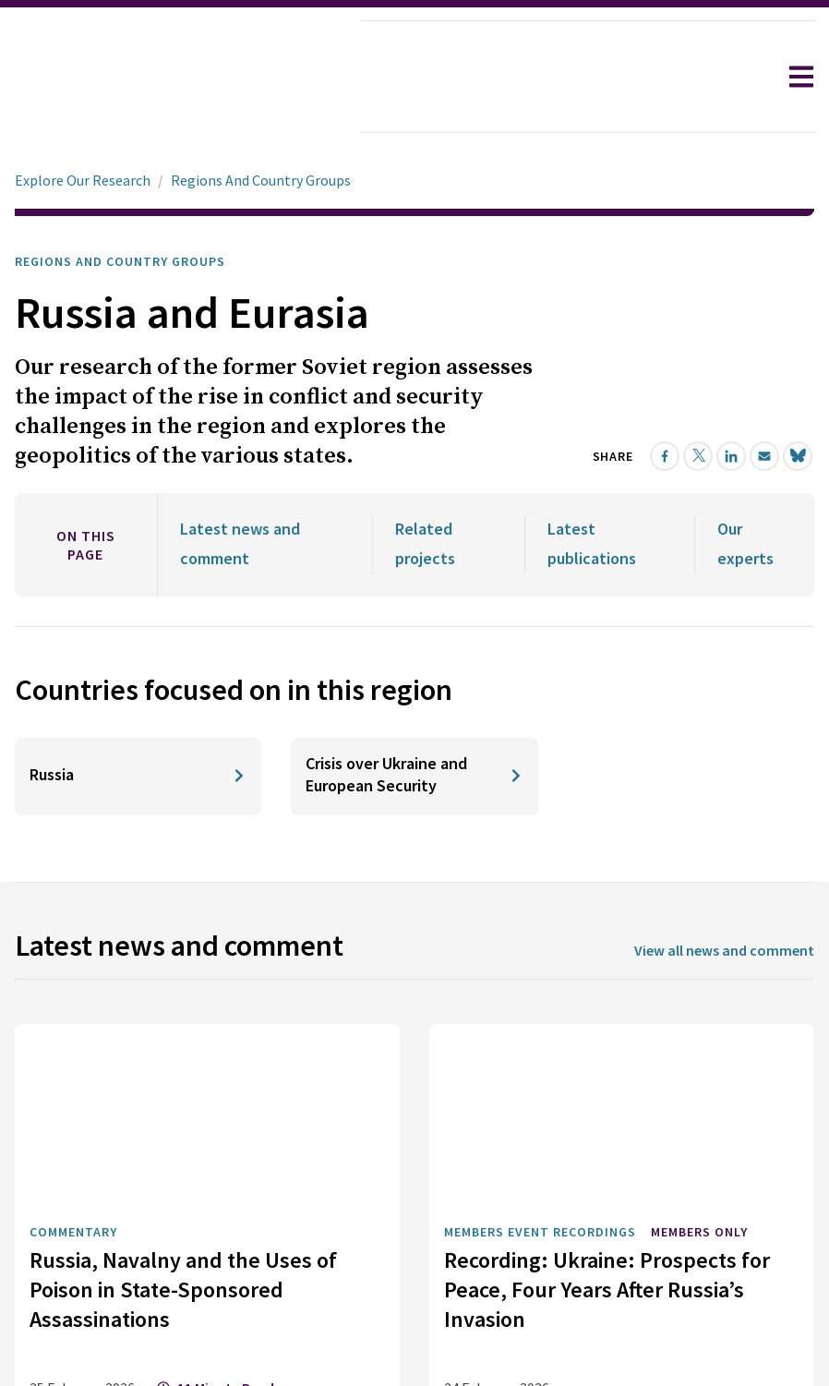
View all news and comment (724, 773)
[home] (181, 78)
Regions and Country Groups (120, 209)
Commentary (73, 1054)
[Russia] (138, 599)
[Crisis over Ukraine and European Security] (414, 599)
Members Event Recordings (540, 1054)
